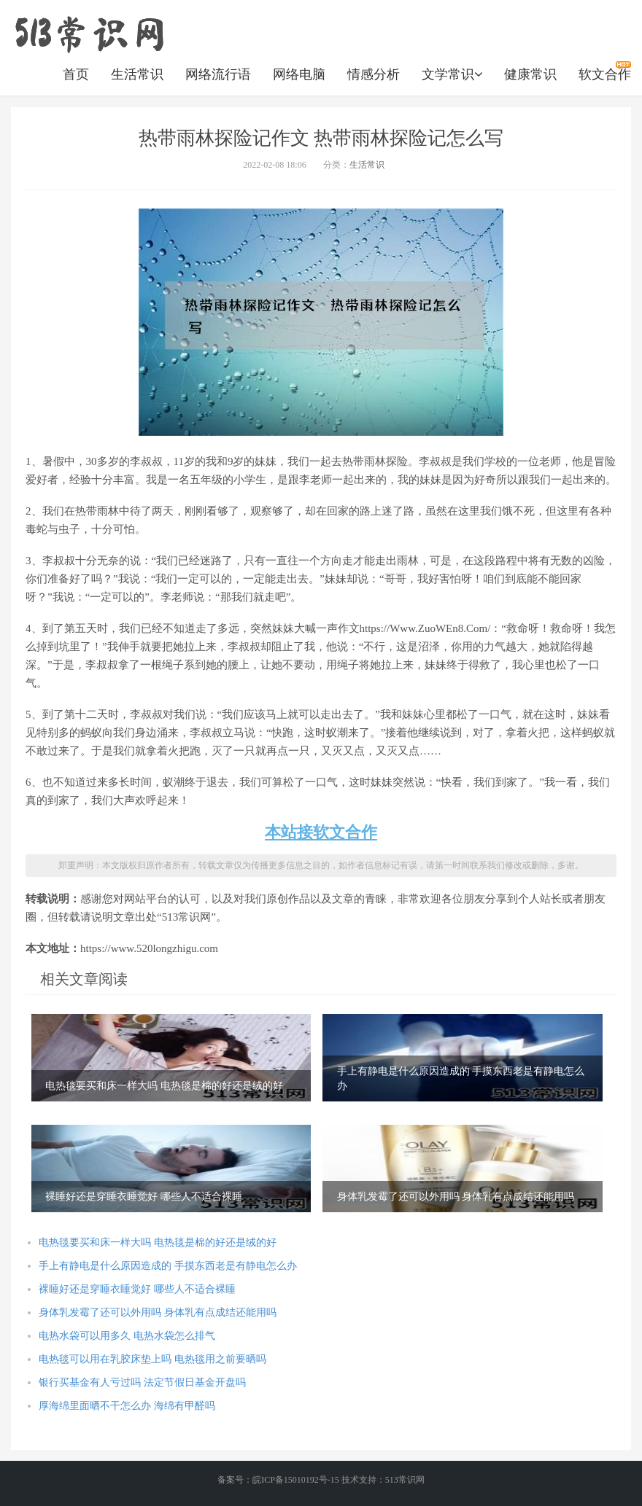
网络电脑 (299, 74)
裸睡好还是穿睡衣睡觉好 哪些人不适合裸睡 (137, 1289)
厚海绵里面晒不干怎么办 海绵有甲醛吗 (127, 1405)
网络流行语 (218, 74)
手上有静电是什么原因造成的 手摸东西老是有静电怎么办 (168, 1265)
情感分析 (373, 74)
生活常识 (137, 74)
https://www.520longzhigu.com (89, 33)
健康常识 (530, 74)
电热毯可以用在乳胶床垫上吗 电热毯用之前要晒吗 (152, 1359)
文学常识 (452, 74)
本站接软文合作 (321, 832)
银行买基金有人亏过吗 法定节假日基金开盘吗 (142, 1382)
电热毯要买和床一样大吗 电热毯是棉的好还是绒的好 (157, 1242)
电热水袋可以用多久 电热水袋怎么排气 (127, 1335)
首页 (76, 74)
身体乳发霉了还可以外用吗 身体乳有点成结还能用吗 (157, 1312)
